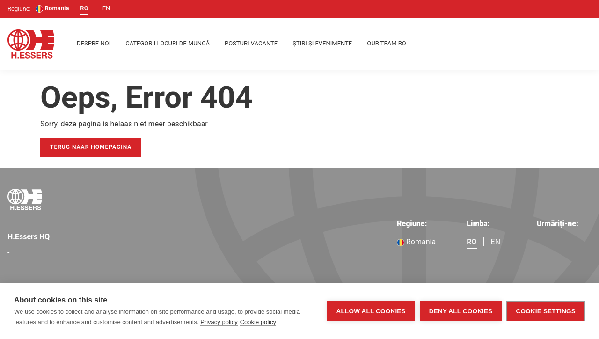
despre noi (93, 43)
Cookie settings (546, 311)
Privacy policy (218, 321)
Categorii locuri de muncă (167, 43)
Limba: (478, 223)
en (106, 8)
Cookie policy (258, 321)
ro (84, 8)
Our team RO (386, 43)
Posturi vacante (251, 43)
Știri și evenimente (322, 43)
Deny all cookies (461, 311)
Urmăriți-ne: (557, 223)
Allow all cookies (371, 311)
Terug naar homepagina (90, 147)
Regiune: (412, 223)
